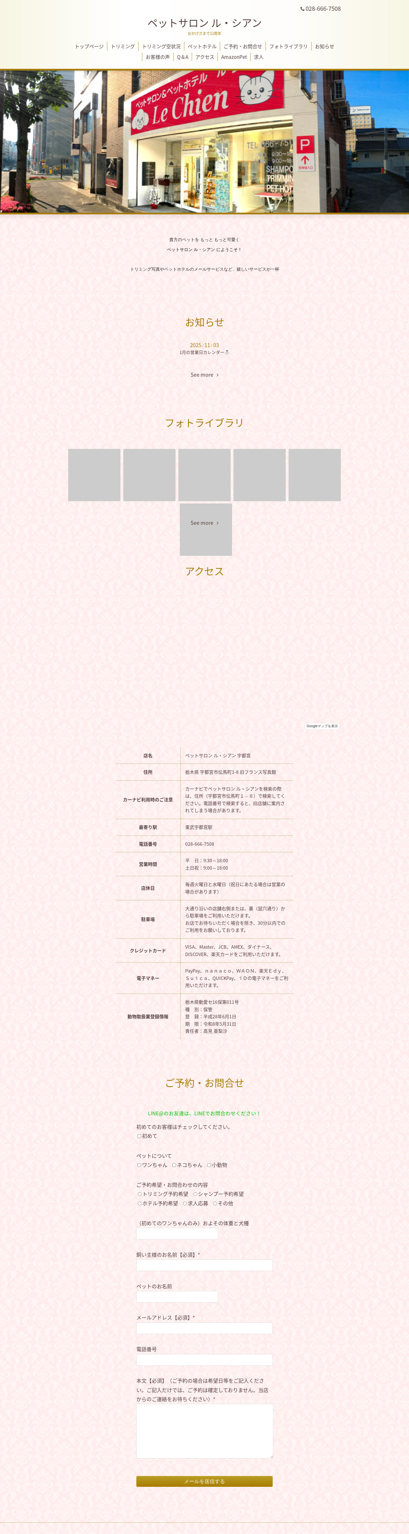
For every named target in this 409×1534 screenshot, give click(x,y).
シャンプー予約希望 (221, 1194)
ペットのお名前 (154, 1286)
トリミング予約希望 (165, 1194)
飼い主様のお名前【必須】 (168, 1255)
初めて (149, 1136)
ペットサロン (204, 22)
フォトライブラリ (288, 46)
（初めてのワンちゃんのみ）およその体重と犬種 (192, 1223)
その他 (225, 1203)
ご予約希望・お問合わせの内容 (172, 1185)
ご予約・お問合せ (243, 46)
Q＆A (182, 56)
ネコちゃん (190, 1165)
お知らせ (324, 46)
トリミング (123, 46)
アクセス (204, 56)
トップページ (89, 46)
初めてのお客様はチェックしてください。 (184, 1127)
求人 (259, 56)
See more (204, 375)
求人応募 (198, 1203)
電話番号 (146, 1349)
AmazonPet (234, 56)
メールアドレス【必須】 (165, 1317)
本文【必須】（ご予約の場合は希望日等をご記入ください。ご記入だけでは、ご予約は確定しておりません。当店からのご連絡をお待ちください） (202, 1390)
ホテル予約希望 (160, 1203)
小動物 (219, 1165)
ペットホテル (202, 46)
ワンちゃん (155, 1165)
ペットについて (154, 1156)
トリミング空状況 (161, 46)
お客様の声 (158, 56)
